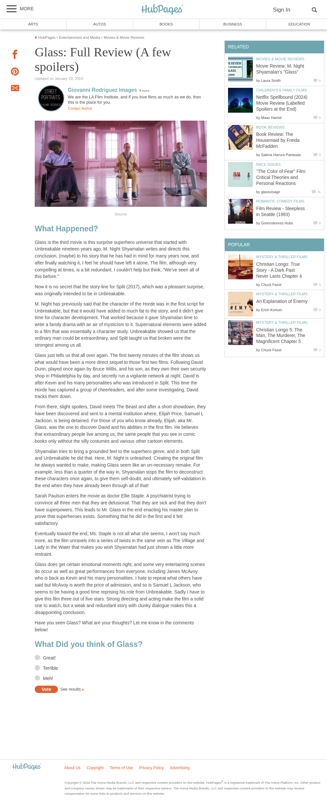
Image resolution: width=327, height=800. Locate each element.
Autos (99, 24)
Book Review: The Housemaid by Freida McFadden (278, 140)
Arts (33, 24)
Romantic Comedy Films (280, 201)
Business (232, 24)
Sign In (281, 10)
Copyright (95, 768)
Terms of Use (121, 768)
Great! (49, 658)
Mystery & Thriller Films (281, 257)
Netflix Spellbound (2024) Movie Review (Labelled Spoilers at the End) (281, 103)
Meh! (48, 678)
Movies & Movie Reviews (280, 59)
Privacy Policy (151, 768)
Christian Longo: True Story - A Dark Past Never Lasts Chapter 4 (279, 270)
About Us (72, 768)
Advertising (179, 768)
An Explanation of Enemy (281, 301)
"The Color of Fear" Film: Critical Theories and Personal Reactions (281, 177)
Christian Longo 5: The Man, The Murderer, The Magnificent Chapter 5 (280, 335)
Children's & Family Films (281, 90)
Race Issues (268, 164)
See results (70, 689)
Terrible (50, 668)
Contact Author (80, 108)
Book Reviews (270, 127)
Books (166, 24)
